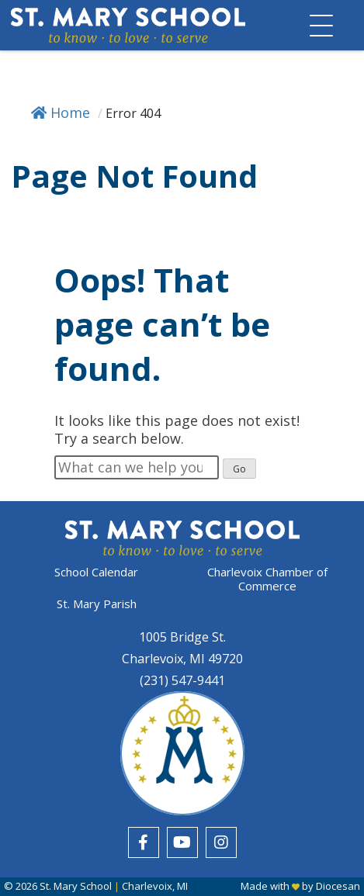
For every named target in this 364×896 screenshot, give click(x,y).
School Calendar (96, 572)
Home (60, 112)
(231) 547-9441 (182, 680)
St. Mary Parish (97, 604)
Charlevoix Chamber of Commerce (267, 579)
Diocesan (338, 886)
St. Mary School (76, 886)
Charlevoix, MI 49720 (182, 659)
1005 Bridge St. (182, 637)
